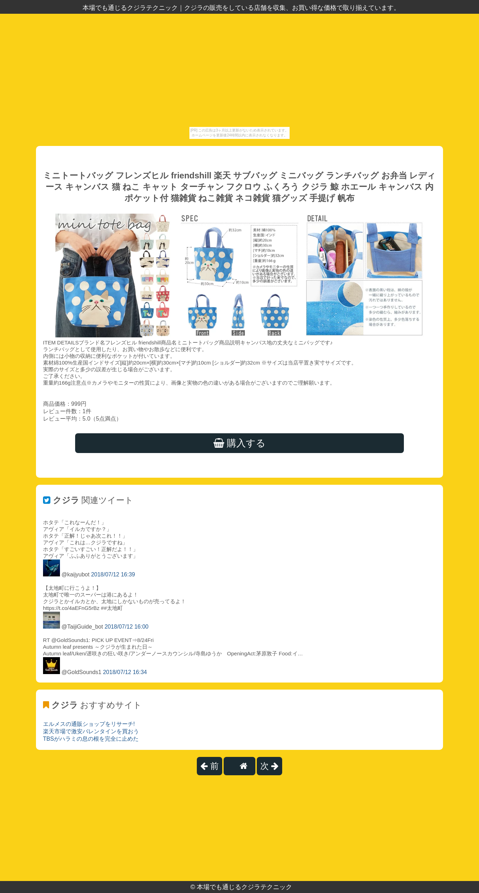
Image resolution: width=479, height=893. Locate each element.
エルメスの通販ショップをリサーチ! (89, 724)
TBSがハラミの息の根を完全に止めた (91, 739)
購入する (239, 443)
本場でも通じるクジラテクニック (244, 887)
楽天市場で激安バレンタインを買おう (91, 731)
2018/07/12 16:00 (126, 627)
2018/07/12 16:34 (125, 672)
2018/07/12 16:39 (113, 574)
